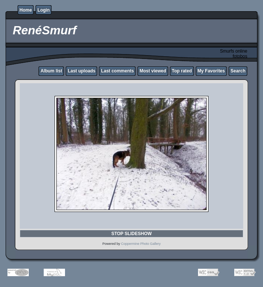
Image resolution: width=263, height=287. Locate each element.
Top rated (182, 71)
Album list (51, 71)
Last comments (117, 71)
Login (43, 10)
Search (237, 71)
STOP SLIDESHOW (131, 233)
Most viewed (152, 71)
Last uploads (81, 71)
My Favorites (211, 71)
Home (25, 10)
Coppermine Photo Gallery (141, 244)
